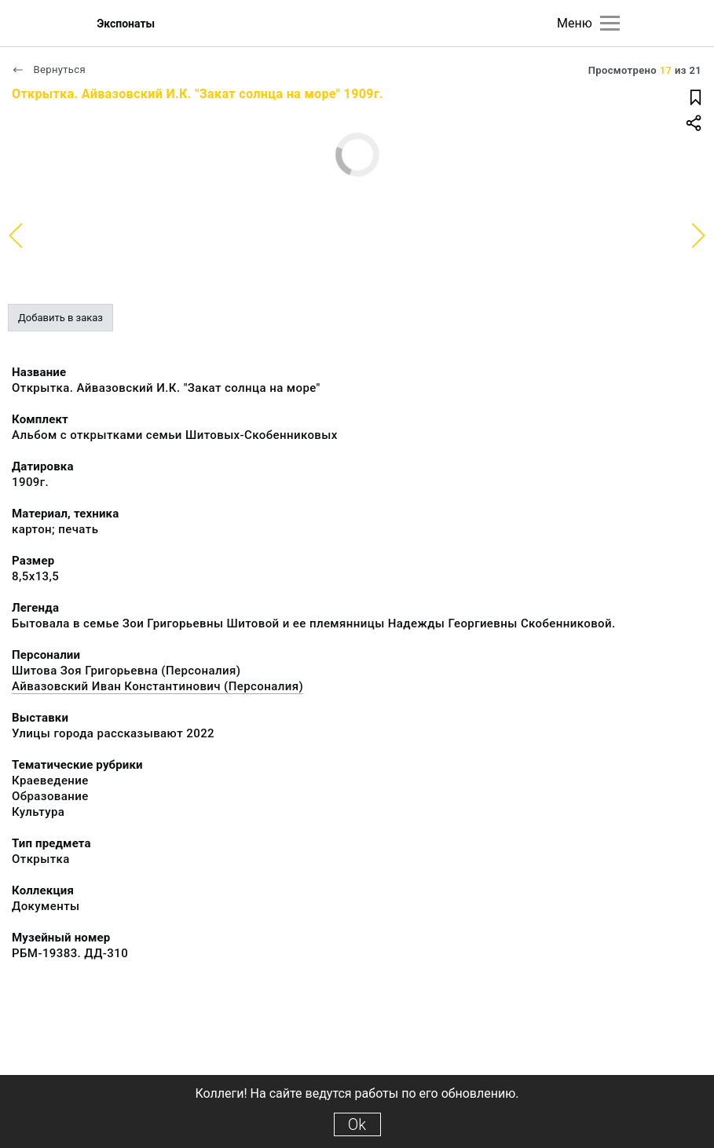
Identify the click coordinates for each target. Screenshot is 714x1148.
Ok (357, 1124)
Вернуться (49, 69)
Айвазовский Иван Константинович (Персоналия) (157, 686)
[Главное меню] (610, 23)
